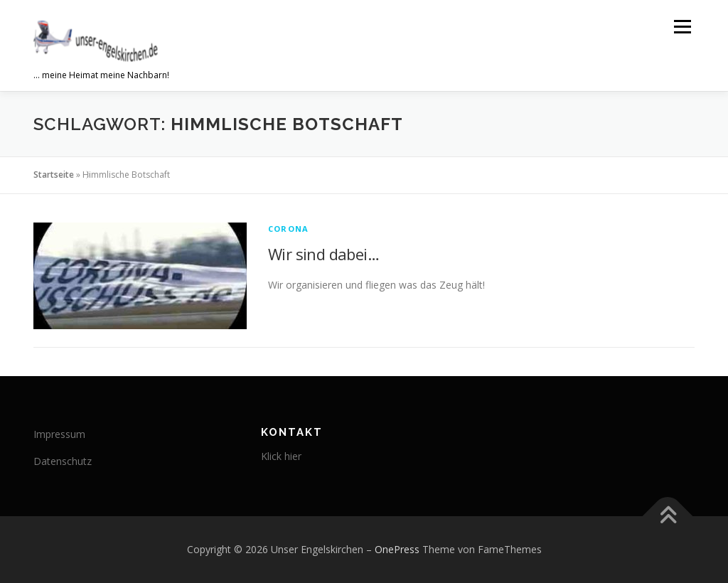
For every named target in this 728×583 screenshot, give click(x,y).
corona (288, 228)
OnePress (397, 549)
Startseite (53, 175)
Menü (682, 26)
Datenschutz (62, 461)
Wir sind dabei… (323, 253)
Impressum (59, 434)
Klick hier (281, 456)
